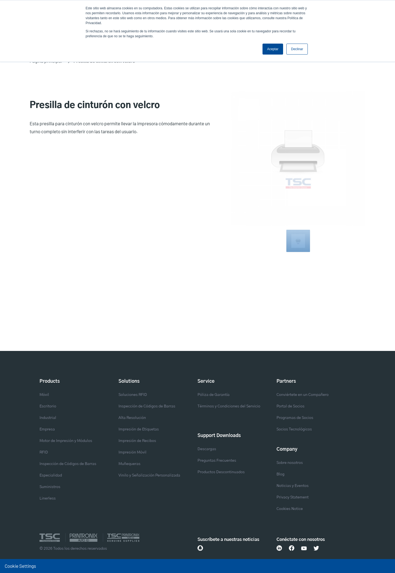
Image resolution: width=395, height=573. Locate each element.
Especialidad (51, 475)
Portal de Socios (290, 406)
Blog (280, 474)
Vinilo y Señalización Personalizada (149, 475)
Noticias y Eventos (292, 486)
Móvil (44, 395)
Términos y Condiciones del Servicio (229, 406)
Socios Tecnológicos (294, 429)
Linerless (48, 498)
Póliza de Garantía (214, 395)
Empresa (47, 429)
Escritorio (48, 406)
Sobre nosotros (289, 463)
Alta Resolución (132, 418)
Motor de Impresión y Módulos (66, 441)
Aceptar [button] (272, 49)
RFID (44, 452)
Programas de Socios (294, 418)
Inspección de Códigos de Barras (68, 464)
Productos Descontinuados (221, 472)
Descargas (207, 449)
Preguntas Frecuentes (217, 461)
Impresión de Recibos (137, 441)
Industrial (48, 418)
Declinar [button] (297, 49)
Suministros (50, 487)
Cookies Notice (289, 509)
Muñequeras (129, 464)
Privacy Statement (292, 497)
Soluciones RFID (133, 395)
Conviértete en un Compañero (302, 395)
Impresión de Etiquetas (139, 429)
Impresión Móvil (132, 452)
